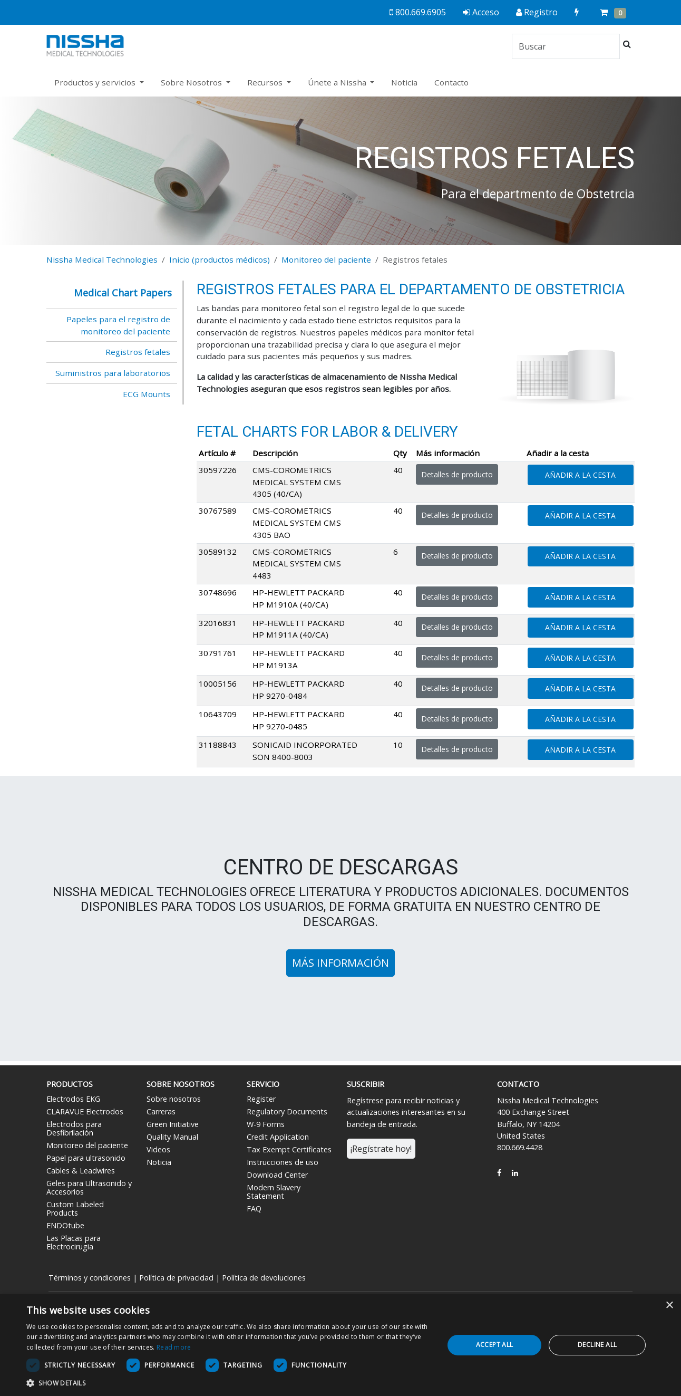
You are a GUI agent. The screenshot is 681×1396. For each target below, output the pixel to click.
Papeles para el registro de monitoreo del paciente (118, 325)
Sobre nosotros (174, 1099)
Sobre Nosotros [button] (192, 82)
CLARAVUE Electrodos (84, 1111)
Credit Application (278, 1137)
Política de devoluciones (264, 1278)
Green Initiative (173, 1124)
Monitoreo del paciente (326, 259)
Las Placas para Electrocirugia (73, 1242)
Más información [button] (340, 963)
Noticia (404, 82)
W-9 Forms (266, 1124)
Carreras (161, 1111)
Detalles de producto (457, 474)
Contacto (451, 82)
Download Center (277, 1175)
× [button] (669, 1306)
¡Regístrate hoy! (381, 1148)
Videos (158, 1149)
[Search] (566, 46)
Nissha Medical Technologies (102, 259)
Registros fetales (137, 351)
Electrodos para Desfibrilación (74, 1128)
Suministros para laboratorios (112, 373)
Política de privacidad (176, 1278)
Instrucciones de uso (282, 1162)
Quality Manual (172, 1137)
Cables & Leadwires (80, 1171)
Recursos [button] (266, 82)
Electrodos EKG (73, 1099)
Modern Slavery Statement (273, 1191)
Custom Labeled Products (75, 1208)
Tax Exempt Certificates (289, 1149)
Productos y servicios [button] (96, 82)
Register (261, 1099)
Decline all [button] (597, 1344)
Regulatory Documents (287, 1111)
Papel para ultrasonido (85, 1158)
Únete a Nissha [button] (338, 82)
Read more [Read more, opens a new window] (174, 1347)
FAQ (254, 1209)
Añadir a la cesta (580, 475)
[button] (228, 1383)
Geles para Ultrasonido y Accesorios (89, 1187)
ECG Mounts (146, 394)
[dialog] (340, 1345)
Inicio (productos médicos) (219, 259)
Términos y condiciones (89, 1278)
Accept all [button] (494, 1344)
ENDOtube (65, 1225)
